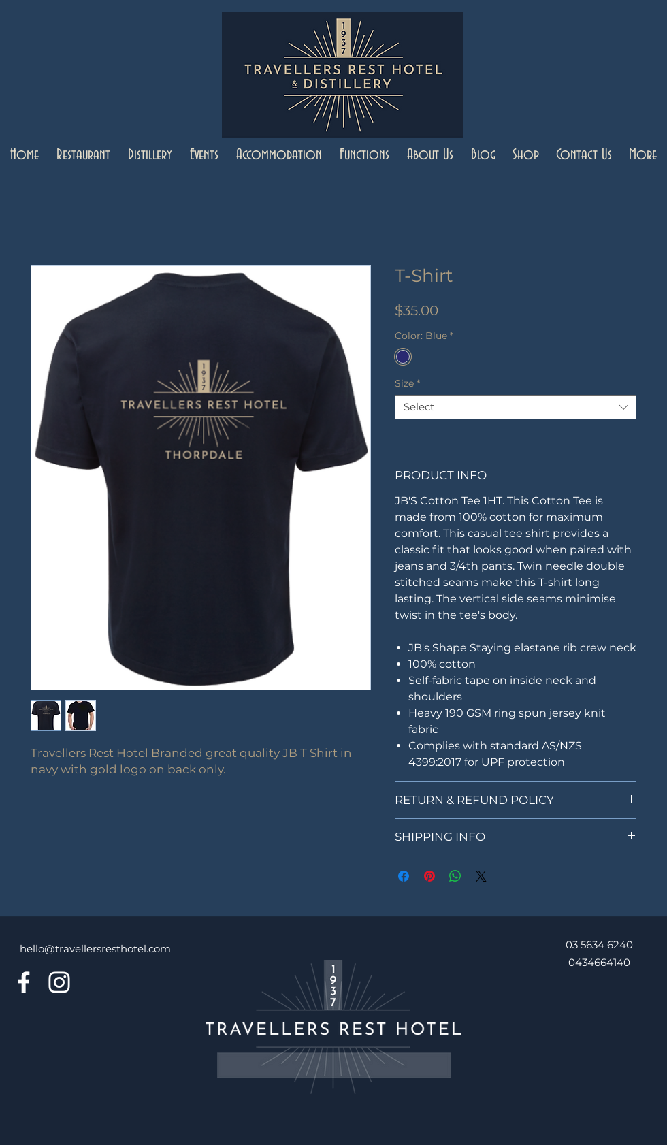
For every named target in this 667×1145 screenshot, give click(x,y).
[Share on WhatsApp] (455, 876)
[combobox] (515, 407)
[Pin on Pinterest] (429, 876)
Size (407, 383)
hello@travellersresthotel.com (95, 948)
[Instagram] (59, 982)
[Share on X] (481, 876)
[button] (83, 155)
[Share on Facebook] (403, 876)
